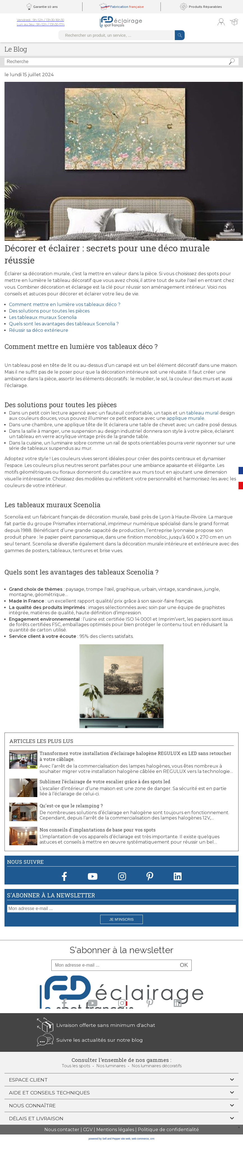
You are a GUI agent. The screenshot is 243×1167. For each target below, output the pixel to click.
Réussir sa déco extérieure (38, 330)
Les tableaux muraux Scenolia (43, 317)
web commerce (140, 1138)
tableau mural (202, 413)
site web (125, 1138)
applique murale (185, 418)
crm (152, 1138)
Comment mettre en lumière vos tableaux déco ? (64, 304)
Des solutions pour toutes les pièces (49, 311)
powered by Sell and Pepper (104, 1138)
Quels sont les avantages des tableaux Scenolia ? (64, 324)
